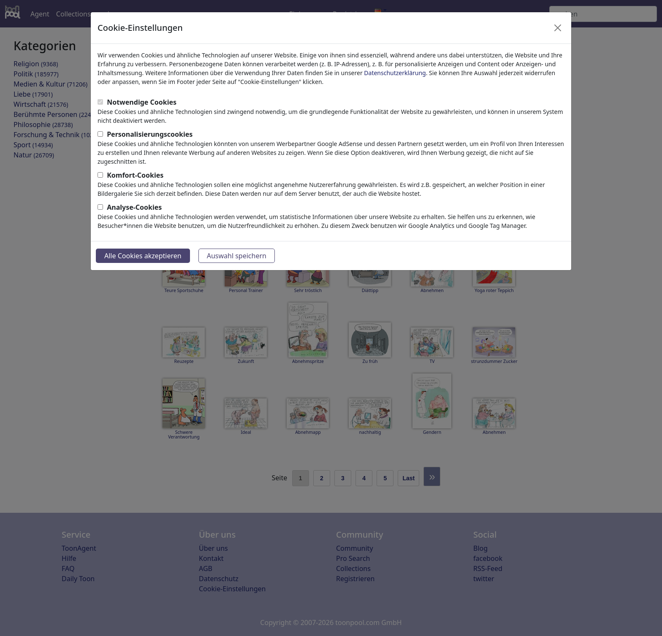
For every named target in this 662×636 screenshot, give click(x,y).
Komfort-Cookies (135, 175)
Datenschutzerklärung (395, 73)
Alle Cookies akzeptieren (143, 255)
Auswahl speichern (236, 255)
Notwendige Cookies (141, 102)
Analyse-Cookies (134, 207)
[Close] (557, 28)
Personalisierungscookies (150, 134)
